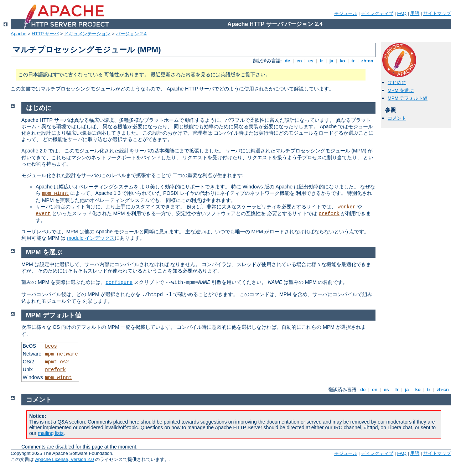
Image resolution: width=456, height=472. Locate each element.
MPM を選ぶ (401, 90)
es (311, 60)
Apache (18, 33)
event (43, 214)
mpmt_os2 (57, 362)
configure (119, 282)
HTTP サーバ (45, 33)
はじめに (397, 82)
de (287, 60)
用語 (414, 13)
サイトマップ (437, 13)
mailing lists (50, 433)
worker (347, 207)
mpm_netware (61, 354)
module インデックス (91, 238)
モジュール (345, 13)
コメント (397, 118)
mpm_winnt (55, 193)
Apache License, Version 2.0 (64, 459)
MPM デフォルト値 (408, 98)
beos (51, 346)
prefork (329, 214)
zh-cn (367, 60)
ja (331, 60)
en (299, 60)
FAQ (401, 13)
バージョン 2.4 (131, 33)
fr (321, 60)
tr (353, 60)
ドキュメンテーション (87, 33)
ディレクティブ (377, 13)
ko (342, 60)
